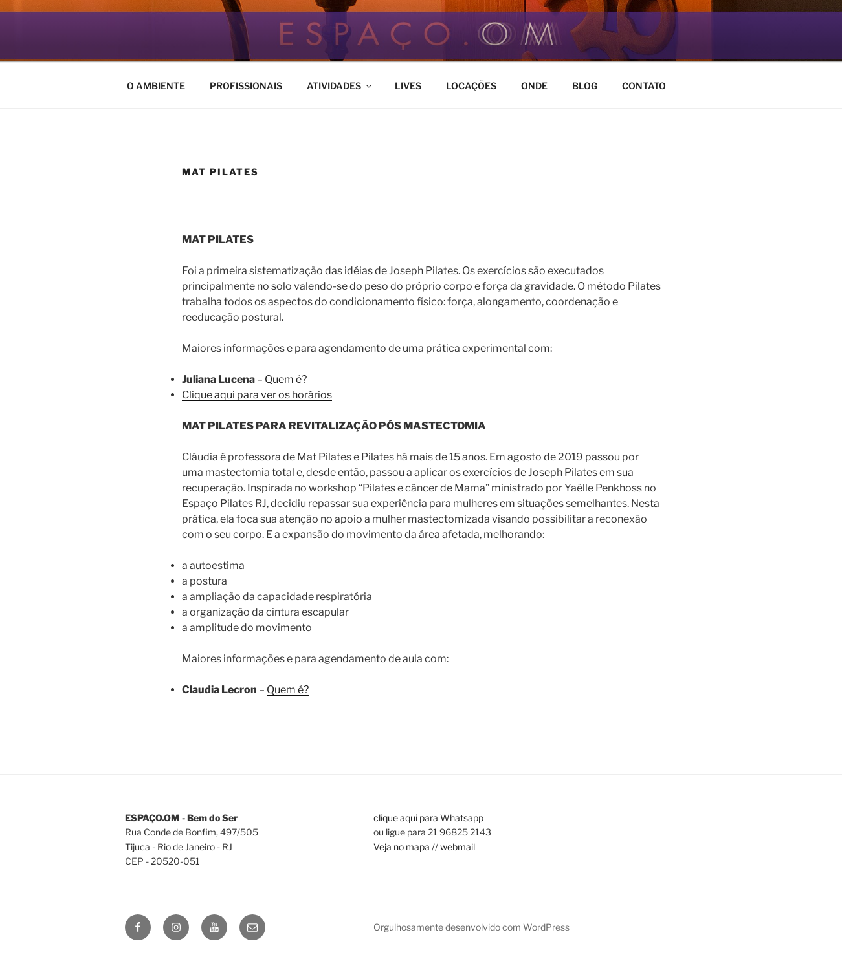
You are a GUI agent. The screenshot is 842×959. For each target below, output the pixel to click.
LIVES (408, 85)
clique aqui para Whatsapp (428, 817)
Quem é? (286, 379)
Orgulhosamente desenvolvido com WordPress (471, 926)
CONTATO (644, 85)
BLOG (584, 85)
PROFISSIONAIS (246, 85)
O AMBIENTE (156, 85)
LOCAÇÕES (471, 85)
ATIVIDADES (340, 85)
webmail (457, 846)
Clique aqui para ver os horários (257, 395)
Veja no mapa (401, 846)
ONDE (534, 85)
